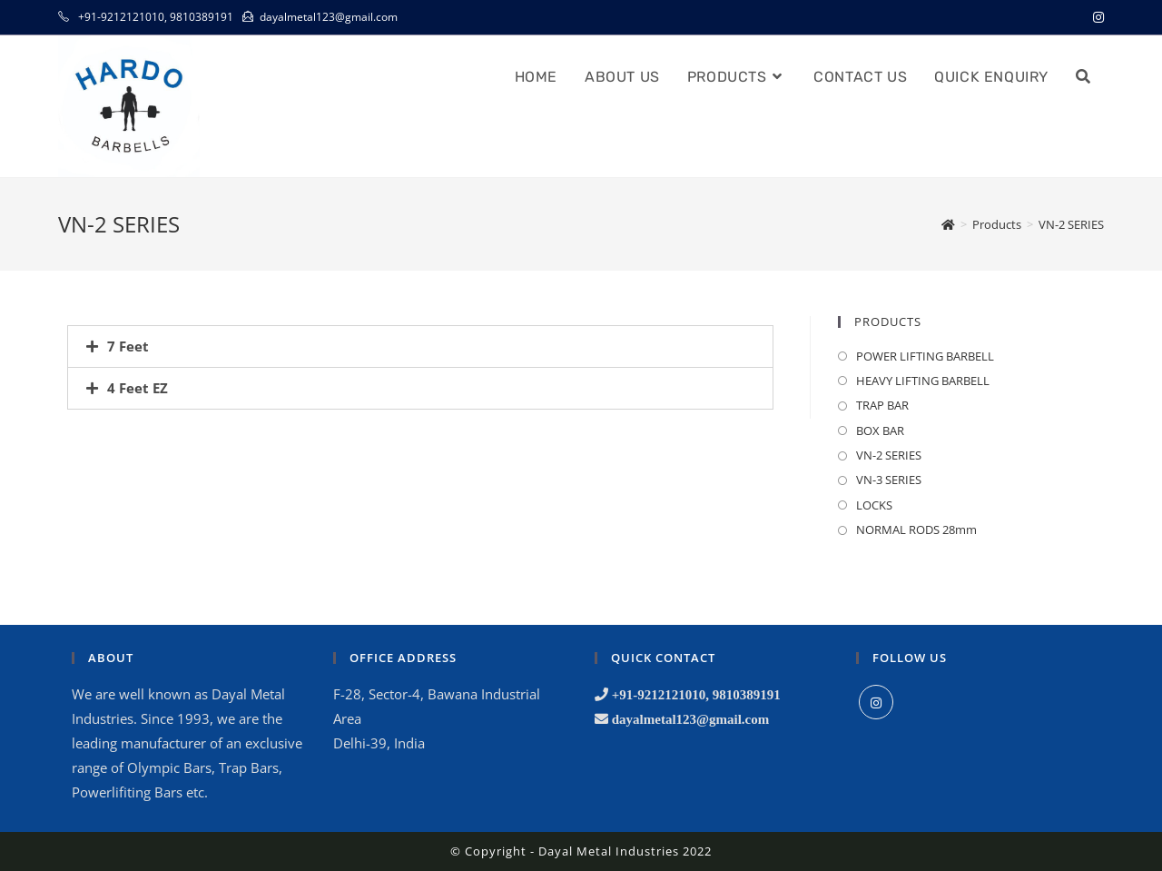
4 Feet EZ (137, 388)
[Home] (948, 224)
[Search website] (1083, 77)
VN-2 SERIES (888, 455)
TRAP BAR (882, 405)
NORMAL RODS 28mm (916, 529)
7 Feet (128, 346)
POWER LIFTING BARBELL (925, 356)
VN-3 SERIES (888, 479)
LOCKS (874, 505)
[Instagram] (876, 702)
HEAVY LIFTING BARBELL (923, 380)
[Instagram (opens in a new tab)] (1096, 17)
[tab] (420, 346)
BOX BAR (880, 430)
